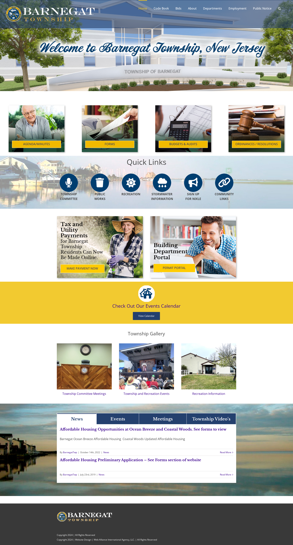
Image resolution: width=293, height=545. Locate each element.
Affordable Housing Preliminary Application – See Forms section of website (130, 460)
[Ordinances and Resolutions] (256, 107)
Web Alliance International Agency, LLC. (114, 539)
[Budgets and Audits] (183, 107)
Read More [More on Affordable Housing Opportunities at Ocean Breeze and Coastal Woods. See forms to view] (225, 452)
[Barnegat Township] (146, 345)
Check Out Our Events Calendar (146, 306)
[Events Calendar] (146, 287)
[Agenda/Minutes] (36, 107)
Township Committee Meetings (84, 394)
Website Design (83, 539)
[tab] (77, 418)
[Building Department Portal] (193, 218)
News (106, 452)
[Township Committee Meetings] (84, 345)
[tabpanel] (146, 453)
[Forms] (110, 107)
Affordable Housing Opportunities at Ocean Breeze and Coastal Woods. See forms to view (143, 429)
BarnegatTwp (70, 452)
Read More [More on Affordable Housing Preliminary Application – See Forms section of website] (225, 474)
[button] (279, 8)
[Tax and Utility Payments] (100, 218)
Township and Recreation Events (146, 394)
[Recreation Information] (208, 345)
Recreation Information (208, 394)
